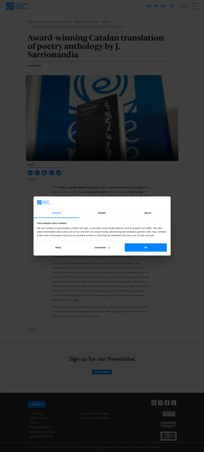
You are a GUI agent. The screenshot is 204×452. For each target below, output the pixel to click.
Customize (102, 247)
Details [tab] (102, 213)
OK (146, 247)
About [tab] (147, 213)
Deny (58, 247)
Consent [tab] (56, 213)
